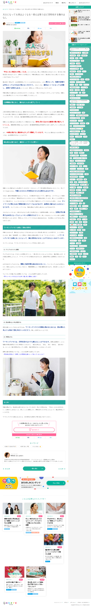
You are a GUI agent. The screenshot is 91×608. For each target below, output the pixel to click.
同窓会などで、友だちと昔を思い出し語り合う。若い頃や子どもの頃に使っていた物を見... (36, 590)
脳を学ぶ (17, 22)
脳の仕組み (22, 22)
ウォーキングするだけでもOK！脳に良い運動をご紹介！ (21, 276)
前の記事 (7, 468)
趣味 (38, 532)
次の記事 (60, 468)
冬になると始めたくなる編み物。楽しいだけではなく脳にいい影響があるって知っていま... (53, 558)
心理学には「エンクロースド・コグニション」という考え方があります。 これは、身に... (34, 529)
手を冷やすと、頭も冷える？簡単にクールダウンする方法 (55, 521)
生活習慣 (33, 532)
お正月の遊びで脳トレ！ (14, 582)
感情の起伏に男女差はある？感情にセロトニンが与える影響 (12, 521)
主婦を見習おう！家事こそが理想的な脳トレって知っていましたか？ (24, 354)
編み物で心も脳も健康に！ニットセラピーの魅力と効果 (53, 552)
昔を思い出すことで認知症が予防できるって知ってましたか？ (35, 584)
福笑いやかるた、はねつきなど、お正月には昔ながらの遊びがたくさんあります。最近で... (14, 586)
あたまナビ (5, 9)
